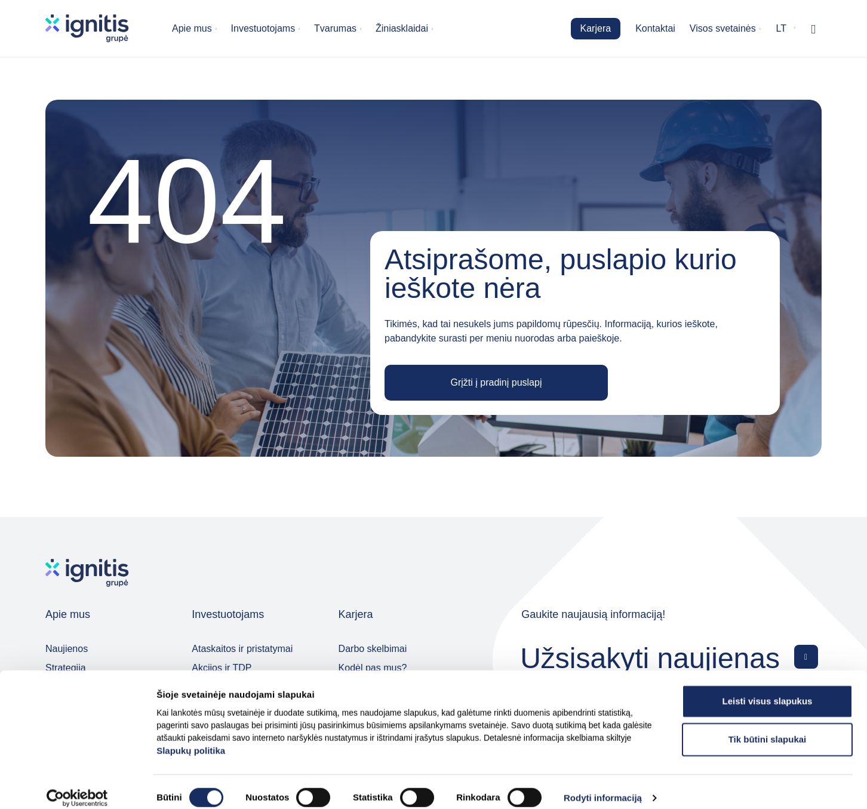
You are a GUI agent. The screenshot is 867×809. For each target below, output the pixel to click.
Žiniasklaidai (402, 28)
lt (781, 28)
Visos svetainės (723, 28)
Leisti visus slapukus (767, 688)
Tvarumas (335, 28)
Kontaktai (655, 28)
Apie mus (192, 28)
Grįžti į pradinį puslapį (496, 382)
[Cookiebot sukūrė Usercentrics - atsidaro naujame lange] (77, 786)
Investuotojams (263, 28)
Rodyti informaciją (603, 785)
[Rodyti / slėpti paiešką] (813, 28)
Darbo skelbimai (373, 649)
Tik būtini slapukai (767, 726)
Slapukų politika (190, 738)
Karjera (595, 28)
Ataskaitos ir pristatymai (242, 649)
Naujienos (66, 649)
